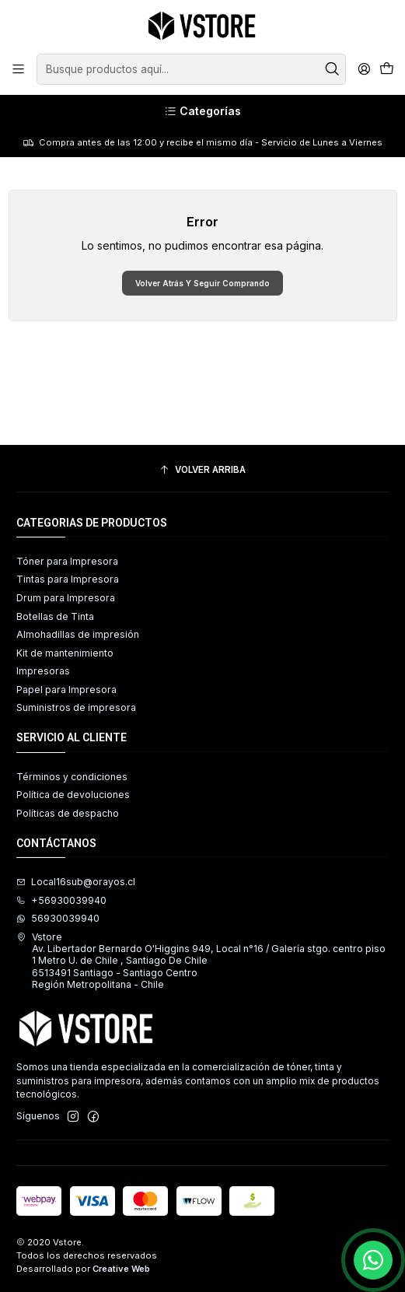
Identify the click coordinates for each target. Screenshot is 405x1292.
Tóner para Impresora (67, 561)
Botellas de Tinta (55, 616)
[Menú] (19, 69)
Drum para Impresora (65, 598)
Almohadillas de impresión (77, 634)
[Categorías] (202, 111)
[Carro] (386, 70)
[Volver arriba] (202, 470)
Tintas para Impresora (67, 579)
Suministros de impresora (76, 707)
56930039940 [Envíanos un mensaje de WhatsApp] (58, 918)
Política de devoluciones (73, 794)
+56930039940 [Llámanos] (61, 900)
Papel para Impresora (66, 689)
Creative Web (121, 1268)
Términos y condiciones (71, 777)
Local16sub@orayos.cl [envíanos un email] (75, 882)
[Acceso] (364, 69)
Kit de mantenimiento (64, 653)
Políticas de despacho (67, 813)
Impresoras (43, 671)
